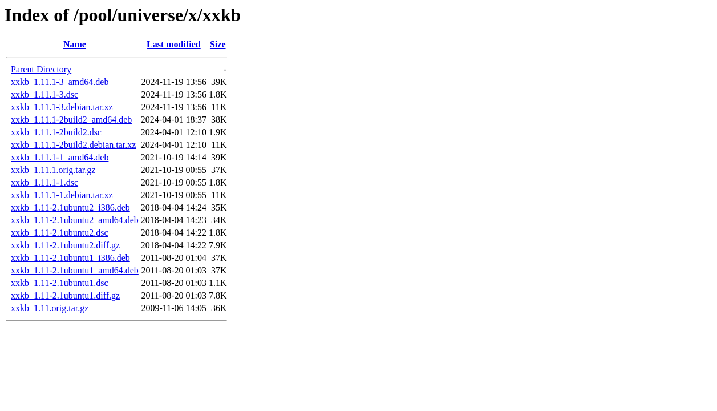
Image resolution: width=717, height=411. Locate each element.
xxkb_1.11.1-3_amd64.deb (59, 82)
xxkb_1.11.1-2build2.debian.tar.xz (73, 145)
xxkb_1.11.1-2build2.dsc (56, 132)
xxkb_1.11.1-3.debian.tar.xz (61, 107)
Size (218, 44)
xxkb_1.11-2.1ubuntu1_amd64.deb (75, 270)
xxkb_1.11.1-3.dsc (44, 94)
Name (74, 44)
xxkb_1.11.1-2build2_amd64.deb (71, 119)
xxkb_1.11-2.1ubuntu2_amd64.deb (75, 220)
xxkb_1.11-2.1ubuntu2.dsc (59, 232)
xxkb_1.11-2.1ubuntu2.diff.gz (65, 245)
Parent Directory (41, 69)
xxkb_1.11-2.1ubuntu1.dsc (59, 283)
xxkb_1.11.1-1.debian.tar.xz (61, 195)
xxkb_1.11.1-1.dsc (44, 182)
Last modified (174, 44)
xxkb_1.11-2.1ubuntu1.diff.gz (65, 295)
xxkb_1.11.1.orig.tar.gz (53, 170)
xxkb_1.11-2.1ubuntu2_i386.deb (70, 207)
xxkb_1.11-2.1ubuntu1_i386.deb (70, 258)
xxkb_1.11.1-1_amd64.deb (59, 157)
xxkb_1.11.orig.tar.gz (49, 308)
